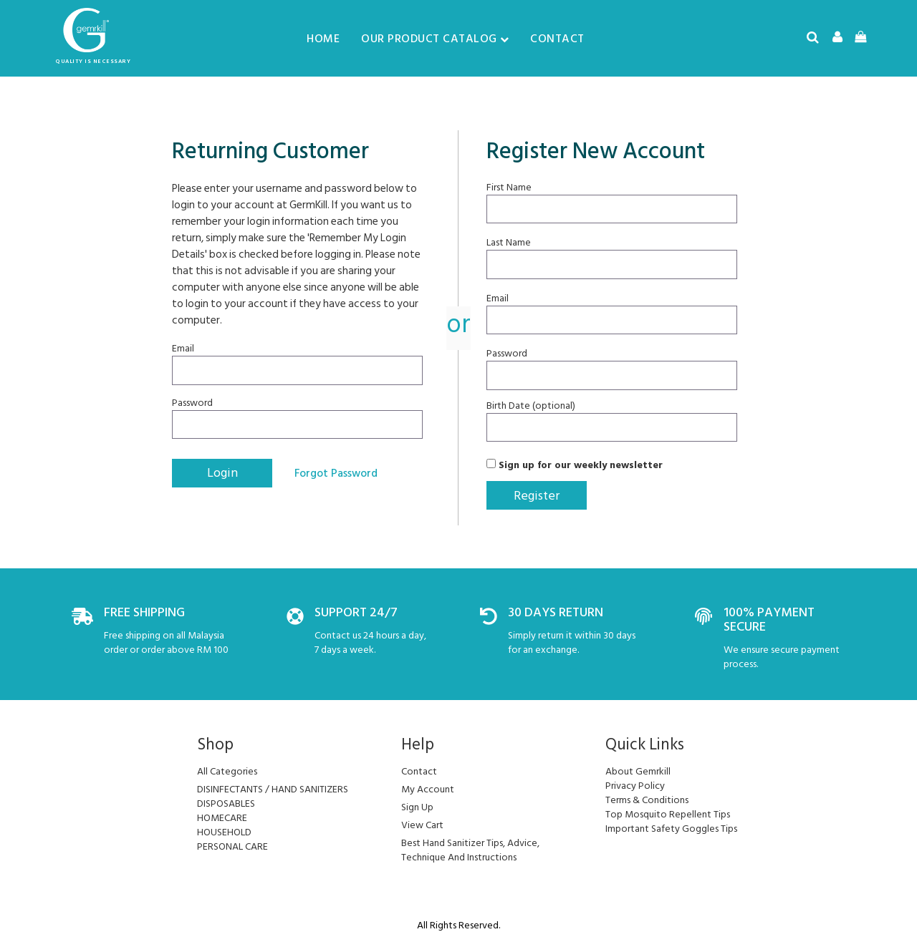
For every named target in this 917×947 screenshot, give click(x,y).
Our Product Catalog (435, 38)
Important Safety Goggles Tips (671, 828)
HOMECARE (222, 818)
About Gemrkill (638, 771)
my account (427, 789)
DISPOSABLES (226, 803)
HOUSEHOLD (224, 832)
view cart (422, 825)
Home (323, 38)
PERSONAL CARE (232, 846)
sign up (417, 807)
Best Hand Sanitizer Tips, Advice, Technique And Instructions (470, 850)
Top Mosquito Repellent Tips (667, 814)
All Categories (227, 771)
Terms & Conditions (646, 800)
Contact (557, 38)
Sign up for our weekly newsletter (574, 464)
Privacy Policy (635, 785)
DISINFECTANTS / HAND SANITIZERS (272, 789)
